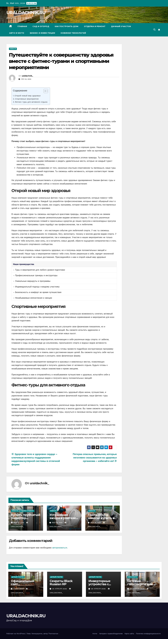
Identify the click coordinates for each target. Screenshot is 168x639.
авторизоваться (59, 547)
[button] (154, 29)
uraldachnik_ (27, 76)
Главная (22, 26)
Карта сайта (129, 634)
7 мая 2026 (18, 589)
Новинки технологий (73, 33)
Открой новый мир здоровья (27, 96)
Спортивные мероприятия (27, 99)
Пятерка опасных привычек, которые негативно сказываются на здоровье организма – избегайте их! (95, 457)
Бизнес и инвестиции (42, 33)
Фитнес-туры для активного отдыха (31, 102)
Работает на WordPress (16, 634)
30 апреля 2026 (59, 589)
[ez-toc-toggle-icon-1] (44, 91)
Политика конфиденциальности (148, 634)
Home (94, 634)
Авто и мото (16, 33)
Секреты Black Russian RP (61, 582)
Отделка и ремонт (94, 26)
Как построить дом (66, 26)
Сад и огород (41, 26)
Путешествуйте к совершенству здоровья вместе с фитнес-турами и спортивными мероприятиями (61, 61)
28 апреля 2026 (98, 589)
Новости (13, 48)
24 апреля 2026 (137, 589)
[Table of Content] (46, 91)
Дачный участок (121, 26)
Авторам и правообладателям (111, 634)
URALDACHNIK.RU (25, 12)
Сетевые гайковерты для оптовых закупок (140, 584)
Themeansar (53, 634)
